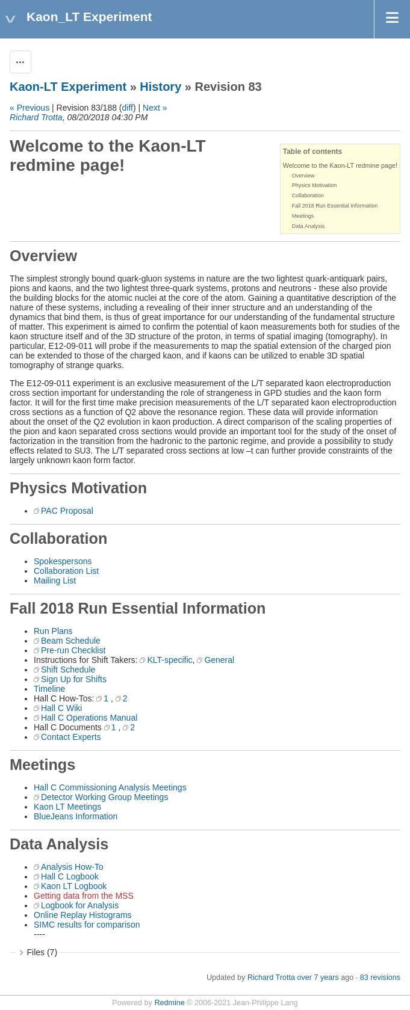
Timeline (49, 689)
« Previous (29, 107)
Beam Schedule (71, 640)
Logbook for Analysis (80, 905)
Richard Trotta (36, 117)
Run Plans (53, 631)
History (160, 86)
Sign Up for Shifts (74, 679)
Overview (303, 176)
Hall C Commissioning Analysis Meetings (110, 787)
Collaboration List (66, 571)
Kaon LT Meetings (67, 806)
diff (127, 107)
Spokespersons (63, 561)
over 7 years (317, 977)
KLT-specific (169, 660)
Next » (155, 107)
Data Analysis (308, 226)
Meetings (303, 216)
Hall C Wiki (61, 708)
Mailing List (55, 580)
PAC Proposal (67, 511)
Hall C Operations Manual (89, 717)
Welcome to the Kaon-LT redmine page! (340, 165)
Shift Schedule (68, 669)
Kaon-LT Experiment (68, 86)
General (219, 660)
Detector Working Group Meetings (104, 797)
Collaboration (308, 195)
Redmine (169, 1003)
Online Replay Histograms (83, 915)
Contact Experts (71, 737)
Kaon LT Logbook (74, 886)
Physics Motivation (314, 185)
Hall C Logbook (70, 876)
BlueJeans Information (75, 816)
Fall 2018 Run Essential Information (335, 206)
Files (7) (42, 952)
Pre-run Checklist (73, 650)
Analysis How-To (72, 867)
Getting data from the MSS (84, 896)
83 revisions (380, 977)
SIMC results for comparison (87, 924)
